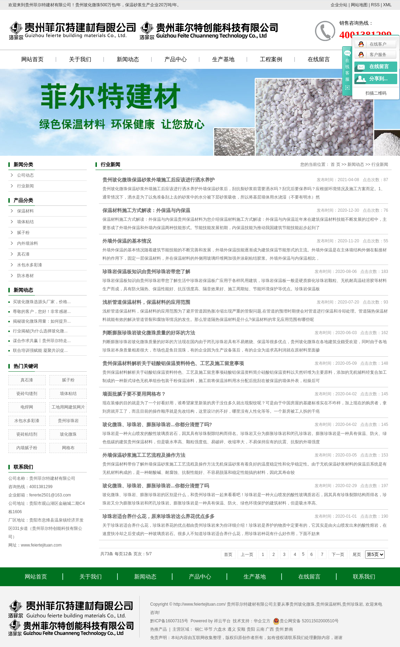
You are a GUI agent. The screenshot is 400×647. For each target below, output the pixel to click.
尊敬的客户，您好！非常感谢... (42, 311)
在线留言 (319, 59)
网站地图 (359, 4)
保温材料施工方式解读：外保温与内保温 (146, 210)
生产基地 (223, 59)
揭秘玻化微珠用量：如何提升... (42, 321)
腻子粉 (23, 232)
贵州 (279, 629)
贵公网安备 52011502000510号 (306, 620)
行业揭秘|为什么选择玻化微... (40, 331)
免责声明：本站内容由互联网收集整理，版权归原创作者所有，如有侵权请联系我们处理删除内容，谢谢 (246, 637)
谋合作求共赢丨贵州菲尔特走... (42, 340)
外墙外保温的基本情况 (126, 241)
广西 (270, 629)
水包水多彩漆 (29, 264)
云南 (260, 629)
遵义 (232, 629)
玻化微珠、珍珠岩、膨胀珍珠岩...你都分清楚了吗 (155, 485)
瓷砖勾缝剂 (26, 393)
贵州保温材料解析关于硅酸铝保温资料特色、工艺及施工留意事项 (173, 363)
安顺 (241, 629)
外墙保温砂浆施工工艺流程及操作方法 (143, 455)
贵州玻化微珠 (302, 604)
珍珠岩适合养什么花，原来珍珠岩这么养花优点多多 (158, 516)
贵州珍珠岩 (68, 420)
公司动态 (25, 175)
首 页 (335, 164)
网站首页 (32, 59)
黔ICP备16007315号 (169, 620)
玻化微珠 (68, 434)
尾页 (357, 554)
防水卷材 (25, 275)
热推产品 (158, 629)
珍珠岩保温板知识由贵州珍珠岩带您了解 (146, 271)
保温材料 (25, 211)
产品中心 (175, 59)
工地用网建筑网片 (68, 407)
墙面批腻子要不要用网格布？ (134, 394)
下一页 (338, 554)
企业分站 (339, 4)
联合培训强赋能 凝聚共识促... (40, 350)
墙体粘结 (25, 221)
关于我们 (80, 59)
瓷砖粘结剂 (26, 434)
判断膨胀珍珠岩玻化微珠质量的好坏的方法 (148, 332)
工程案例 (271, 59)
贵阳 (251, 629)
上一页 (247, 554)
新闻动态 (128, 59)
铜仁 (199, 629)
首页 (228, 554)
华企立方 (262, 620)
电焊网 (27, 407)
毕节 (208, 629)
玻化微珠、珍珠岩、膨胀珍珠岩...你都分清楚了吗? (157, 424)
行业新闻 (25, 186)
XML (387, 4)
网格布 (68, 447)
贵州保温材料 (328, 604)
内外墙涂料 (27, 243)
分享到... (378, 78)
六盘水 (220, 629)
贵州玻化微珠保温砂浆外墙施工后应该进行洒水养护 (158, 180)
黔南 (289, 629)
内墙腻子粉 (26, 447)
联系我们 (364, 577)
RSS (375, 4)
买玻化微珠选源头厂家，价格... (42, 301)
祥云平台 (222, 620)
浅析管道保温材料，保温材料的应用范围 (146, 302)
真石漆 (23, 254)
